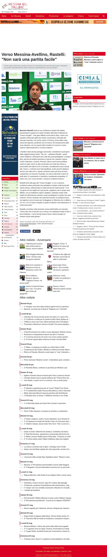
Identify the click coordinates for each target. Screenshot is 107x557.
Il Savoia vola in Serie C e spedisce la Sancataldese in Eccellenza (48, 539)
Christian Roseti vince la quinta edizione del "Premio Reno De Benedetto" (51, 378)
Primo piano (78, 54)
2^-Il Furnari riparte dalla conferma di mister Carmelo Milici (45, 339)
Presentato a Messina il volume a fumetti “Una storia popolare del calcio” (50, 324)
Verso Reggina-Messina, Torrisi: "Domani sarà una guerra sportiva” (35, 256)
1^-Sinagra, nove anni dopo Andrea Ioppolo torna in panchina (46, 306)
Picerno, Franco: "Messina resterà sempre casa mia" (62, 288)
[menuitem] (103, 16)
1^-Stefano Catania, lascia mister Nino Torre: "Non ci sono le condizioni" (50, 424)
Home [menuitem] (4, 16)
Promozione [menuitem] (54, 16)
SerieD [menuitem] (28, 16)
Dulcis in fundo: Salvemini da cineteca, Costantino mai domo (46, 432)
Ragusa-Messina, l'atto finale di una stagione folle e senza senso (47, 475)
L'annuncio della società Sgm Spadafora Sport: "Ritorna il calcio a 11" (49, 457)
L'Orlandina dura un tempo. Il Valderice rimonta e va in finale (46, 395)
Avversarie (28, 221)
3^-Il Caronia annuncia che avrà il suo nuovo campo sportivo (46, 337)
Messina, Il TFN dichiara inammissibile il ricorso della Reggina (46, 465)
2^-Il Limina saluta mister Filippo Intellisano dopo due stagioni (46, 439)
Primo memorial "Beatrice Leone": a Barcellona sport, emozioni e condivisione (52, 360)
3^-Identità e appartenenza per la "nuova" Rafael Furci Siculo (46, 388)
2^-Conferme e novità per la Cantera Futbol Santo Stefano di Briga (48, 319)
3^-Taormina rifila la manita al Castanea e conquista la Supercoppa (48, 518)
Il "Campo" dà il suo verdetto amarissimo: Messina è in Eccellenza (48, 488)
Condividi (25, 231)
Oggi (75, 101)
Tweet (37, 231)
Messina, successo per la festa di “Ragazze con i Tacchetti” (45, 309)
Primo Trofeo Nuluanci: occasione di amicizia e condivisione (46, 411)
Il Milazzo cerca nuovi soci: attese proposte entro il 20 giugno (46, 322)
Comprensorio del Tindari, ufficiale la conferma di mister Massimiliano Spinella (52, 350)
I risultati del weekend (32, 490)
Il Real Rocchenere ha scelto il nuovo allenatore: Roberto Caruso (47, 332)
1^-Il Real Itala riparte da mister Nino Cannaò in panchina (45, 403)
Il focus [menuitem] (81, 16)
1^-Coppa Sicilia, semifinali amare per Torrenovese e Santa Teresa (48, 531)
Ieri (79, 101)
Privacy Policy (59, 548)
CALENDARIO (55, 551)
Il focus (76, 155)
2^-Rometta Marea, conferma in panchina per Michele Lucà (45, 368)
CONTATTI (64, 551)
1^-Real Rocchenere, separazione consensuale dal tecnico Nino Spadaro (50, 434)
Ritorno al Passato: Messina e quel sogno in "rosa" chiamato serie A (49, 352)
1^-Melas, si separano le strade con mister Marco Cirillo (44, 347)
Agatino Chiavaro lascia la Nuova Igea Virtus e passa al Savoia (47, 375)
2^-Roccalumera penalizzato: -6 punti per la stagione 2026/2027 (47, 500)
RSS (70, 551)
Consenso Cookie (48, 548)
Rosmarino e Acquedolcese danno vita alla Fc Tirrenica (44, 334)
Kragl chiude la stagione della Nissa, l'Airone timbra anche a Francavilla (50, 516)
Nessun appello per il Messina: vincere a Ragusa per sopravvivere (48, 508)
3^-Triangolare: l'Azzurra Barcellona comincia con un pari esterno (48, 467)
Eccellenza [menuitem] (40, 16)
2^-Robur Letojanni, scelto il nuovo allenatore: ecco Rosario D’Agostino (50, 419)
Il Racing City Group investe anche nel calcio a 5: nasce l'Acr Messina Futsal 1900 (54, 317)
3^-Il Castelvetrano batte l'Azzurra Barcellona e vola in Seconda (47, 391)
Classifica (6, 178)
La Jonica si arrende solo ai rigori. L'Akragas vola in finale (45, 447)
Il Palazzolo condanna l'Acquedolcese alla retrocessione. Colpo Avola (49, 485)
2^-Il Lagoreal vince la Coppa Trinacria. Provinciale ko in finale (46, 529)
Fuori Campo (78, 138)
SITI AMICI (47, 551)
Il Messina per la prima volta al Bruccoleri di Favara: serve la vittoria (34, 246)
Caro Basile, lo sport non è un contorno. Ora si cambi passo (45, 380)
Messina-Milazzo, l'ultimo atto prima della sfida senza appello (46, 526)
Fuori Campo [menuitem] (94, 16)
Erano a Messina (79, 171)
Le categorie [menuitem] (68, 16)
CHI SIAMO (39, 551)
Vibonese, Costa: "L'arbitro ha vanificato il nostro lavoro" (61, 278)
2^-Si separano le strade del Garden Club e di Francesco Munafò (47, 421)
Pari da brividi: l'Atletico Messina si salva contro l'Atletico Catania (47, 498)
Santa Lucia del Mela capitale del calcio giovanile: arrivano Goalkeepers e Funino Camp (56, 449)
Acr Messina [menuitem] (16, 16)
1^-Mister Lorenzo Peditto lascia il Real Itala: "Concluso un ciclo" (47, 436)
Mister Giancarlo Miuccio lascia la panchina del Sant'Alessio (46, 393)
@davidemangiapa (47, 223)
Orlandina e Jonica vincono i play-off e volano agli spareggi (45, 483)
